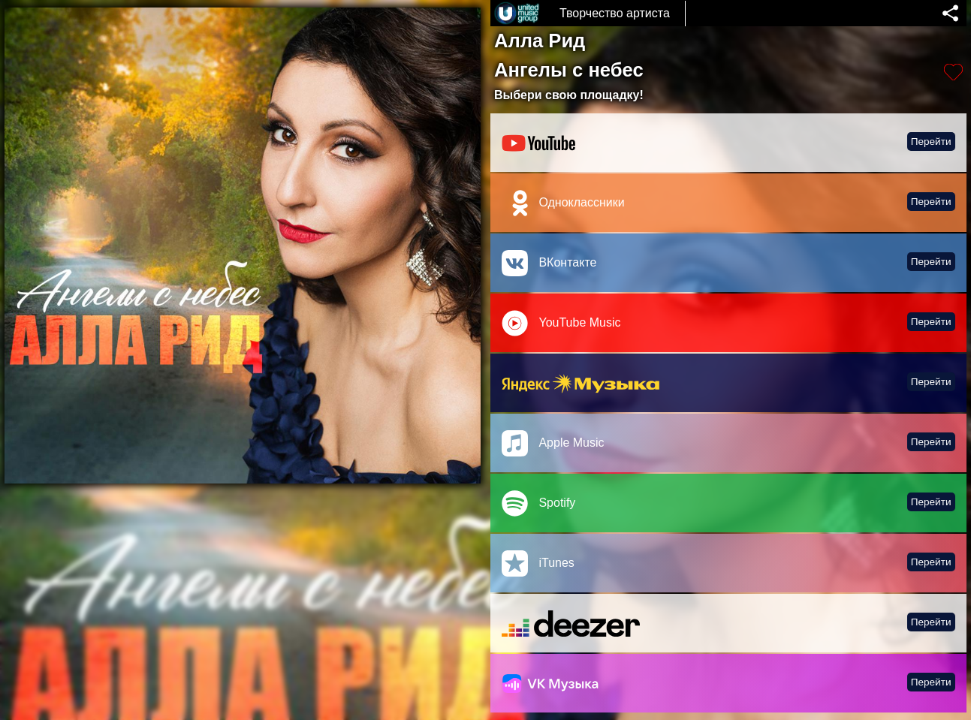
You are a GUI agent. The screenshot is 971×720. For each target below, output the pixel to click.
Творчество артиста (614, 13)
